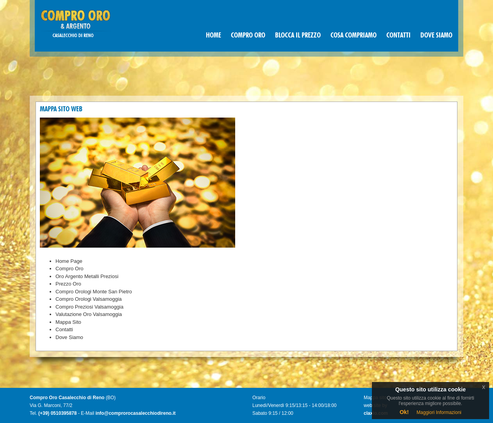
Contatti (64, 329)
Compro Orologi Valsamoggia (88, 299)
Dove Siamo (69, 337)
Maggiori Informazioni (438, 412)
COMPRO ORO (248, 35)
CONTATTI (398, 35)
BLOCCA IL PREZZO (298, 35)
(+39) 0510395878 (57, 413)
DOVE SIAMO (436, 35)
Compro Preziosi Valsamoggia (89, 307)
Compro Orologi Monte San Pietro (93, 291)
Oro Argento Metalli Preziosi (86, 276)
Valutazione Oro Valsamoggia (88, 314)
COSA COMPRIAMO (353, 35)
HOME (213, 35)
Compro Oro (69, 268)
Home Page (68, 261)
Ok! (404, 412)
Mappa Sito (68, 322)
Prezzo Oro (68, 284)
